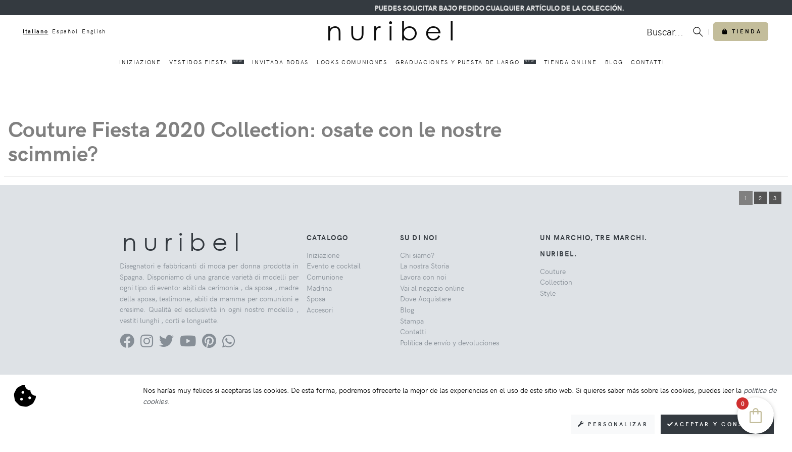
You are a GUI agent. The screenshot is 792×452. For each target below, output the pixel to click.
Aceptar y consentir (717, 424)
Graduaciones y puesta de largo (465, 62)
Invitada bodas (280, 62)
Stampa (412, 320)
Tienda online (570, 62)
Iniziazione (140, 62)
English (94, 31)
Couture (553, 271)
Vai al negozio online (432, 288)
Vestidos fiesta (206, 62)
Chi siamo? (417, 255)
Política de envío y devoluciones (449, 342)
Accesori (320, 309)
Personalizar (613, 424)
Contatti (647, 62)
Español (65, 31)
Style (548, 293)
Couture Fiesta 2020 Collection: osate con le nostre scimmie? (255, 140)
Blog (614, 62)
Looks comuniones (352, 62)
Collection (556, 282)
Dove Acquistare (425, 298)
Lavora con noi (423, 277)
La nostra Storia (424, 265)
